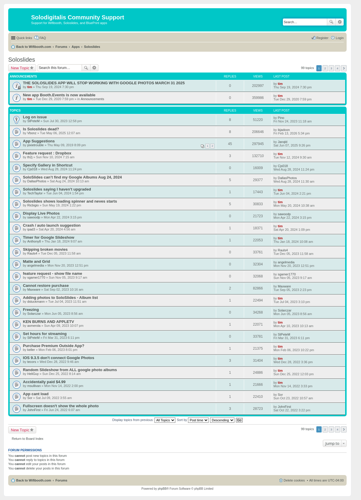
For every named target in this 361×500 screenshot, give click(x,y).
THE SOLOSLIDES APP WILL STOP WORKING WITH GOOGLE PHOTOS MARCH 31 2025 (104, 83)
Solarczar (34, 313)
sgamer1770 (36, 277)
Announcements (92, 99)
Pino (281, 117)
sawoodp (33, 217)
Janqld (282, 142)
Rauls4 (32, 253)
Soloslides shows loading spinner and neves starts (70, 201)
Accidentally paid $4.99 (44, 382)
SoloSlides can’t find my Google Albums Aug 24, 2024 (72, 177)
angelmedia (35, 265)
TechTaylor (35, 193)
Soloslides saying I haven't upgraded (57, 189)
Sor (29, 398)
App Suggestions (39, 141)
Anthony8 (34, 241)
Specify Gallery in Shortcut (48, 165)
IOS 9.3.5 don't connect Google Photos (58, 358)
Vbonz (31, 133)
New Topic (20, 67)
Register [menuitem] (322, 38)
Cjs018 (32, 169)
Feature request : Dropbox (47, 153)
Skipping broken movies (45, 249)
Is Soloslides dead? (41, 129)
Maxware (34, 289)
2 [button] (325, 68)
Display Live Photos (41, 213)
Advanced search (340, 22)
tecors (31, 361)
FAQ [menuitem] (42, 38)
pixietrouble (35, 145)
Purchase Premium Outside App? (53, 346)
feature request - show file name (52, 273)
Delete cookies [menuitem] (294, 480)
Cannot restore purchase (46, 285)
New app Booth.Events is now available (59, 95)
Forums (61, 46)
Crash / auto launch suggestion (51, 225)
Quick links (24, 38)
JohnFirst (34, 410)
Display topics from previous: (143, 420)
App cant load (35, 394)
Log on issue (35, 117)
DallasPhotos (36, 181)
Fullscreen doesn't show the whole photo (61, 406)
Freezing (31, 309)
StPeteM (33, 121)
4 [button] (337, 68)
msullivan (34, 386)
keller (31, 349)
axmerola (34, 325)
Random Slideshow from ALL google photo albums (70, 370)
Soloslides (92, 46)
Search (331, 22)
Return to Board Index (27, 438)
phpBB (162, 488)
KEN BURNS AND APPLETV (48, 321)
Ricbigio (33, 205)
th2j (30, 157)
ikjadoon (284, 130)
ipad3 (31, 229)
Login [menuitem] (340, 38)
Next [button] (344, 68)
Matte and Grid (36, 261)
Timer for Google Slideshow (48, 237)
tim (29, 87)
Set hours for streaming (45, 333)
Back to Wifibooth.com (33, 46)
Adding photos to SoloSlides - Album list (60, 297)
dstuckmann (36, 301)
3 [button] (331, 68)
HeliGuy (33, 374)
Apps (76, 46)
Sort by (193, 420)
